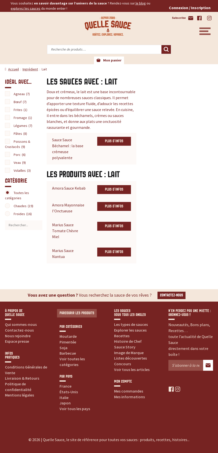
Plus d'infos (114, 141)
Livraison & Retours (22, 378)
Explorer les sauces (130, 330)
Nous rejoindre (18, 335)
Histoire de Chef (128, 341)
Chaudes (23, 206)
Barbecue (68, 353)
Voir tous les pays (75, 408)
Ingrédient (30, 69)
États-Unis (69, 391)
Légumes (23, 125)
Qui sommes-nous (21, 324)
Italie (64, 397)
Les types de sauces (131, 324)
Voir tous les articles (132, 369)
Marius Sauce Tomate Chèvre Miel (65, 230)
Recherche (166, 49)
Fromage (23, 117)
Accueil (13, 69)
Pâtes (20, 133)
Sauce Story (124, 346)
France (65, 386)
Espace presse (17, 341)
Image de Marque (129, 352)
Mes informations (129, 396)
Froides (23, 214)
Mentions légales (19, 395)
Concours (122, 363)
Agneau (22, 94)
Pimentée (68, 342)
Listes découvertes (130, 358)
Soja (63, 347)
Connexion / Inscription (190, 7)
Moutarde (68, 336)
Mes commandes (128, 391)
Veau (20, 162)
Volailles (22, 170)
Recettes (121, 335)
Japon (65, 402)
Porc (20, 154)
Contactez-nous (171, 295)
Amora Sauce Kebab (69, 188)
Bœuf (20, 102)
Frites (20, 110)
